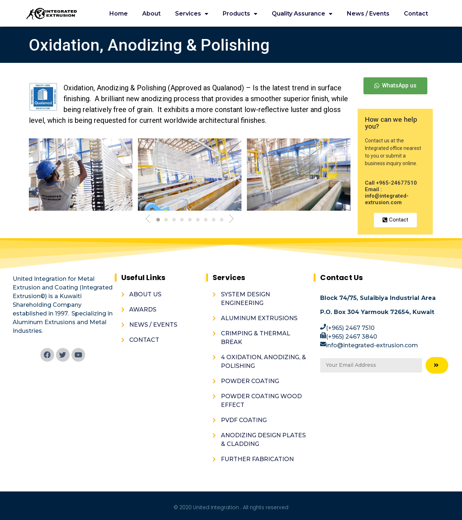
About (151, 13)
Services (191, 14)
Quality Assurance (302, 14)
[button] (395, 85)
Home (118, 13)
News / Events (368, 13)
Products (240, 14)
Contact (416, 13)
